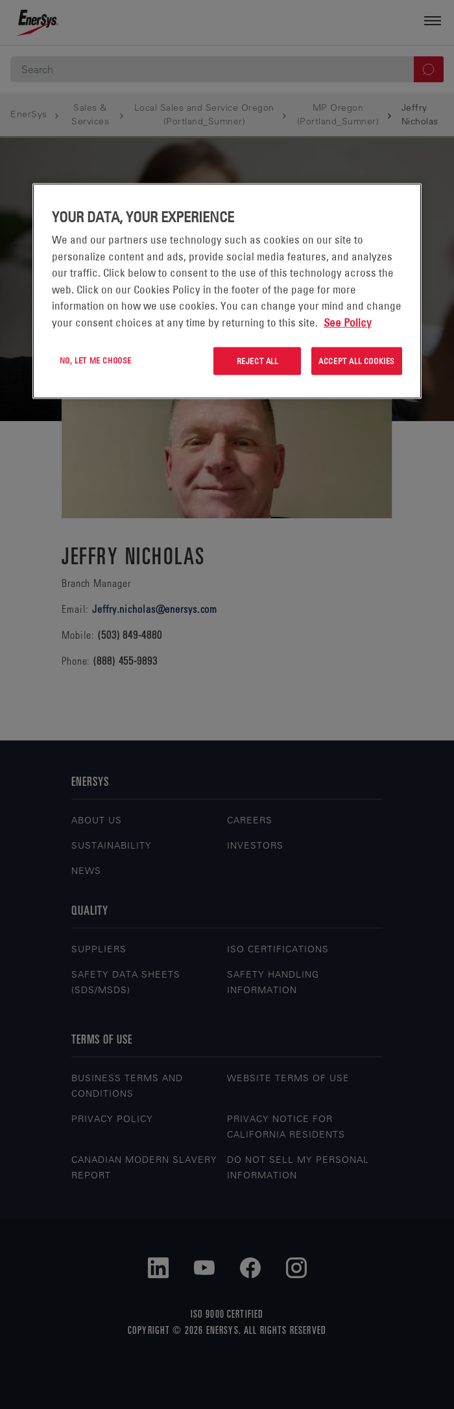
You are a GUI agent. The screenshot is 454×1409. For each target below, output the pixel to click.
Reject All (257, 361)
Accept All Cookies (356, 361)
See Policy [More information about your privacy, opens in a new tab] (348, 321)
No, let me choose (96, 360)
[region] (227, 291)
